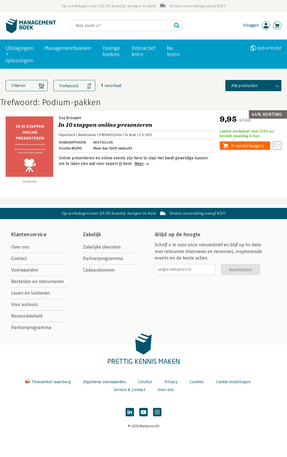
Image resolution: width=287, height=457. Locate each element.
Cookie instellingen (233, 382)
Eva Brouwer (70, 118)
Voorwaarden (24, 270)
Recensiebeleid (27, 316)
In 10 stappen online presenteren (105, 124)
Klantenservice (29, 234)
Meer (139, 163)
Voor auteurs (24, 304)
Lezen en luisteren (30, 293)
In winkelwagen (247, 145)
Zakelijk (92, 234)
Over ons (20, 247)
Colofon (145, 382)
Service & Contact (129, 389)
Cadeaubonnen (99, 270)
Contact (19, 258)
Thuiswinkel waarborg (49, 382)
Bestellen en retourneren (37, 281)
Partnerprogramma (31, 327)
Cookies (197, 382)
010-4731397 (269, 48)
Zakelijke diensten (102, 247)
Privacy (171, 382)
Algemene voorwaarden (104, 382)
